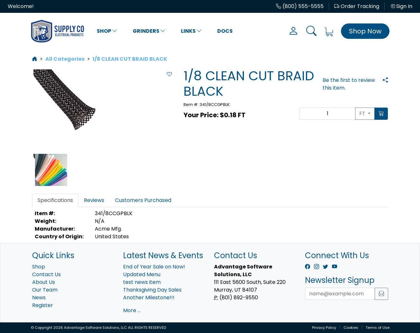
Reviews (94, 200)
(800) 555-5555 (300, 6)
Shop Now (365, 31)
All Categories (65, 59)
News (39, 297)
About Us (43, 282)
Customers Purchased (143, 200)
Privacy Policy (324, 327)
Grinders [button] (149, 31)
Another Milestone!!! (148, 297)
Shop (107, 31)
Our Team (45, 290)
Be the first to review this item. (349, 84)
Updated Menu (141, 274)
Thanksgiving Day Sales (152, 290)
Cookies (351, 327)
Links (191, 31)
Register (42, 305)
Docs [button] (225, 31)
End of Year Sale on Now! (154, 266)
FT (363, 113)
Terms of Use (377, 327)
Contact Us (46, 274)
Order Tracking (356, 6)
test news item (142, 282)
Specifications (55, 200)
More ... (131, 310)
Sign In (401, 6)
